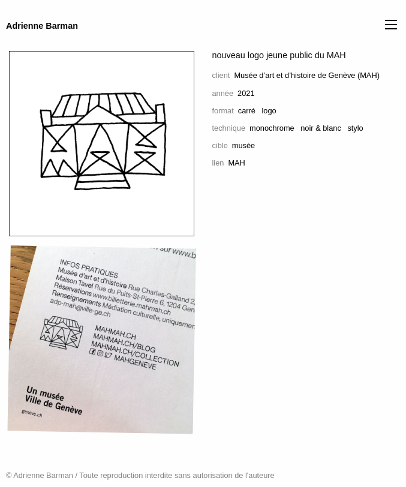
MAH (236, 162)
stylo (355, 128)
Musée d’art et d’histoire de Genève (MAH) (307, 75)
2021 (245, 93)
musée (243, 145)
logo (269, 110)
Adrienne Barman (42, 26)
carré (246, 110)
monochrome (271, 128)
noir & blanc (320, 128)
